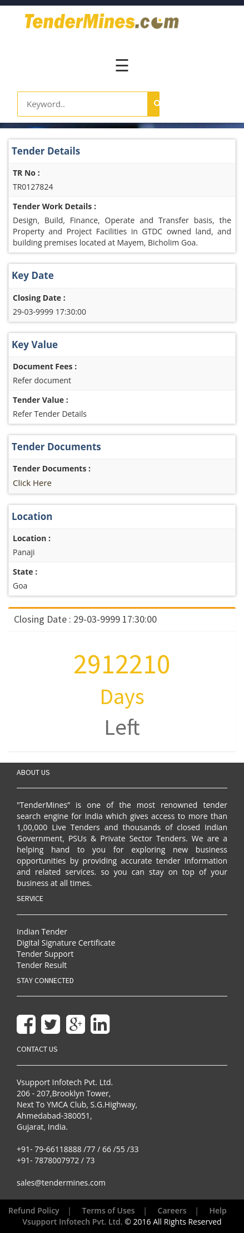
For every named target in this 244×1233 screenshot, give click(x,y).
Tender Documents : (52, 468)
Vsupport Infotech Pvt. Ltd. (72, 1221)
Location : (32, 538)
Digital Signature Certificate (66, 942)
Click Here (32, 482)
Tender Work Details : (54, 206)
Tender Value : (40, 399)
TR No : (26, 172)
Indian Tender (42, 931)
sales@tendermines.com (61, 1182)
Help (218, 1210)
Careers (172, 1210)
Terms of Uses (108, 1210)
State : (25, 571)
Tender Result (42, 965)
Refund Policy (33, 1210)
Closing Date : (39, 297)
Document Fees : (45, 366)
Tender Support (45, 953)
